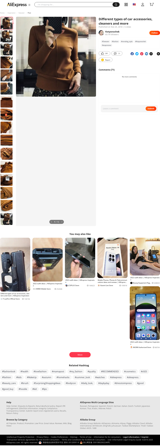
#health (24, 371)
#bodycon (71, 383)
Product (20, 423)
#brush (24, 383)
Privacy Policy (43, 437)
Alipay (123, 423)
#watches (100, 377)
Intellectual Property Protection (20, 437)
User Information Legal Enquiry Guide (124, 439)
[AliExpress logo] (16, 4)
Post (29, 13)
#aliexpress (116, 377)
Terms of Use (85, 437)
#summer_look (82, 377)
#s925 (144, 371)
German (117, 406)
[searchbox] (74, 4)
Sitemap (73, 437)
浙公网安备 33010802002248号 (95, 442)
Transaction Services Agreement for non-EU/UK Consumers (33, 439)
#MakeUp (32, 377)
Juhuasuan (116, 425)
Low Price (39, 423)
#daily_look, (87, 383)
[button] (29, 5)
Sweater (22, 13)
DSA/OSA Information (28, 408)
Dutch (130, 406)
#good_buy (7, 389)
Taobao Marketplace (131, 425)
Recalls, (63, 411)
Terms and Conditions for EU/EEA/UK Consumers (83, 439)
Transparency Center (15, 411)
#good (140, 383)
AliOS (89, 428)
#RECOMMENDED (110, 371)
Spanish (102, 406)
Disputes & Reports (26, 406)
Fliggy (128, 423)
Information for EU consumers (107, 437)
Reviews (58, 423)
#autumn (46, 377)
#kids (19, 377)
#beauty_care (9, 383)
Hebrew (101, 408)
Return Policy (12, 413)
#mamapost (58, 371)
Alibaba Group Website (90, 423)
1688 (94, 428)
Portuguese (93, 406)
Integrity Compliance (48, 408)
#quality (92, 371)
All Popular (11, 423)
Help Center (11, 406)
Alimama (115, 423)
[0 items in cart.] (151, 4)
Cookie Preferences (59, 437)
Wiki (65, 423)
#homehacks (63, 377)
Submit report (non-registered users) (42, 411)
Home (2, 13)
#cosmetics (130, 371)
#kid (34, 389)
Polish (108, 408)
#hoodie (23, 389)
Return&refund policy (45, 406)
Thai (89, 408)
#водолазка (106, 45)
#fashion (115, 41)
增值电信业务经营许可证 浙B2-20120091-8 (61, 442)
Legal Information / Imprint (135, 437)
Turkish (137, 406)
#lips (44, 389)
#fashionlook (8, 371)
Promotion (29, 423)
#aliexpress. (133, 377)
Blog (69, 423)
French (110, 406)
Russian (83, 406)
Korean (83, 408)
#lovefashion (40, 371)
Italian (124, 406)
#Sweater (105, 41)
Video (8, 425)
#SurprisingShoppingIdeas (47, 383)
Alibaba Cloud (138, 423)
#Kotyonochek (140, 41)
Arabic (95, 408)
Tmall (143, 425)
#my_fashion (75, 371)
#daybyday (103, 383)
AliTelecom (97, 425)
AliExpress (106, 423)
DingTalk (107, 425)
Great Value (49, 423)
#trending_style (127, 41)
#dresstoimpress (123, 383)
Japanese (146, 406)
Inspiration (11, 13)
